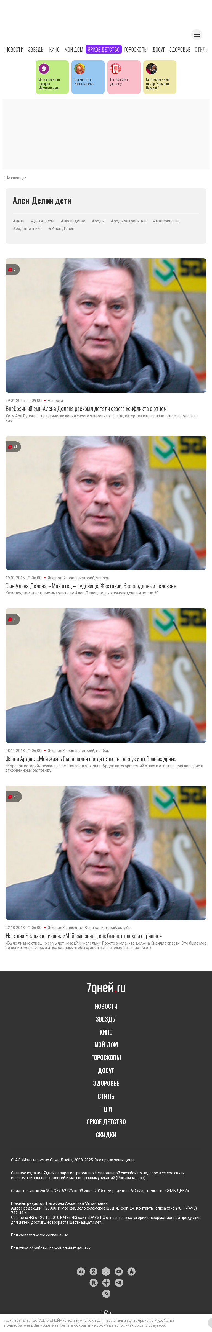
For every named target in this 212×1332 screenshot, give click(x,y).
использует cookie (79, 1320)
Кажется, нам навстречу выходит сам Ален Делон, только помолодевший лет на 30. (82, 593)
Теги (106, 1108)
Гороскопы (136, 49)
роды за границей (130, 221)
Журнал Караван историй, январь (78, 578)
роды (99, 221)
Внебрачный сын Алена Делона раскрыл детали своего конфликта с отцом (86, 408)
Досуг (158, 49)
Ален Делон (63, 228)
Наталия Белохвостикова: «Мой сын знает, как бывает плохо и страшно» (84, 935)
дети (20, 221)
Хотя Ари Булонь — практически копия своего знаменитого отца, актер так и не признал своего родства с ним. (102, 418)
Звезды (36, 49)
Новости (14, 49)
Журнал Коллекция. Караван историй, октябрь (90, 927)
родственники (29, 228)
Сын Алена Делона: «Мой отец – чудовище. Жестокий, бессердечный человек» (91, 585)
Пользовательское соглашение (39, 1235)
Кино (54, 49)
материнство (168, 221)
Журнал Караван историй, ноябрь (78, 750)
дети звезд (44, 221)
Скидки (106, 1134)
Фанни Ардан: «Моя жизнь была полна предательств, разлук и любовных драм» (91, 758)
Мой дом (73, 49)
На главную (16, 178)
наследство (74, 221)
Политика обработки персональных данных (51, 1248)
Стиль (201, 49)
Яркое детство (104, 49)
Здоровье (179, 49)
